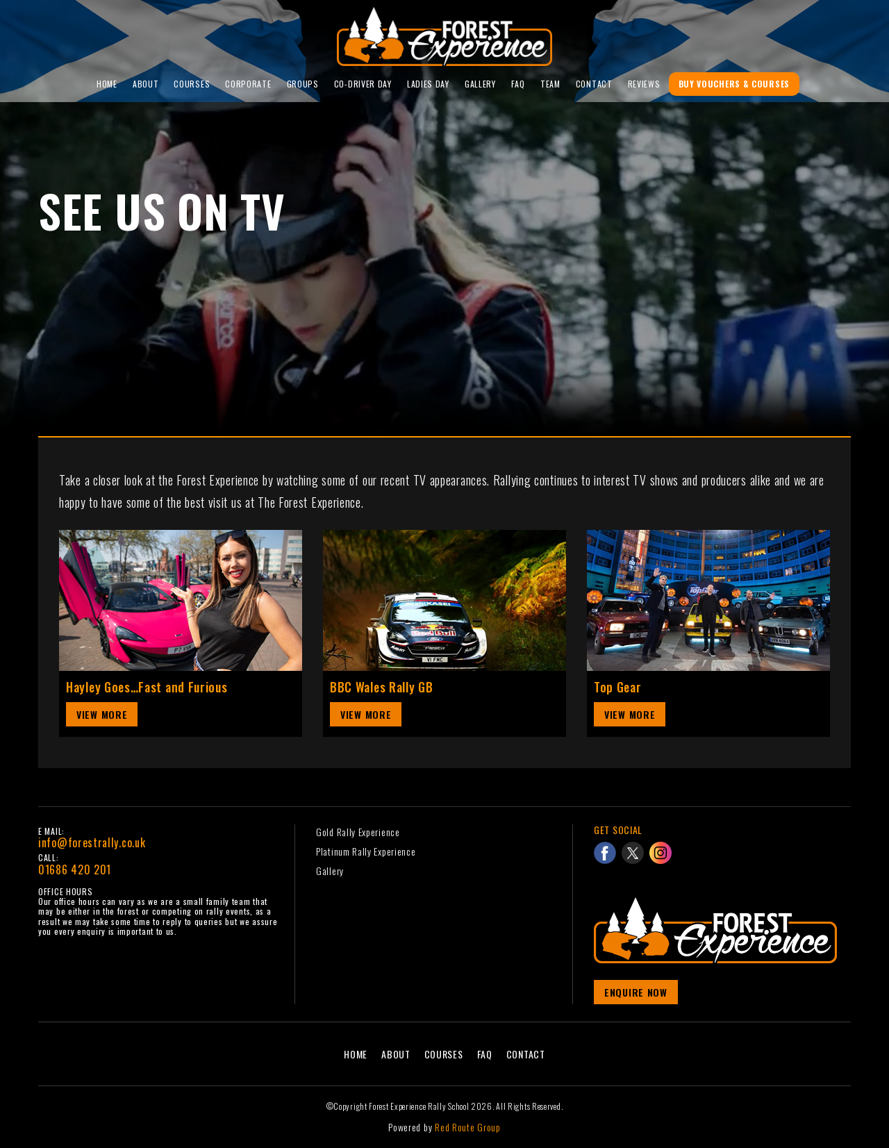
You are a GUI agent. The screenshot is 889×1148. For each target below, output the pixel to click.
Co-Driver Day (363, 84)
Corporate (248, 84)
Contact (594, 84)
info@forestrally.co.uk (91, 842)
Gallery (480, 84)
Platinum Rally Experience (366, 851)
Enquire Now (635, 992)
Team (550, 84)
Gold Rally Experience (358, 831)
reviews (644, 84)
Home (107, 84)
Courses (192, 84)
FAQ (518, 84)
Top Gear (618, 687)
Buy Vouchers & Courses (734, 84)
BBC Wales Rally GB (381, 687)
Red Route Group (468, 1127)
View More (101, 714)
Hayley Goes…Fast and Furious (147, 687)
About (146, 84)
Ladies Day (428, 84)
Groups (303, 84)
